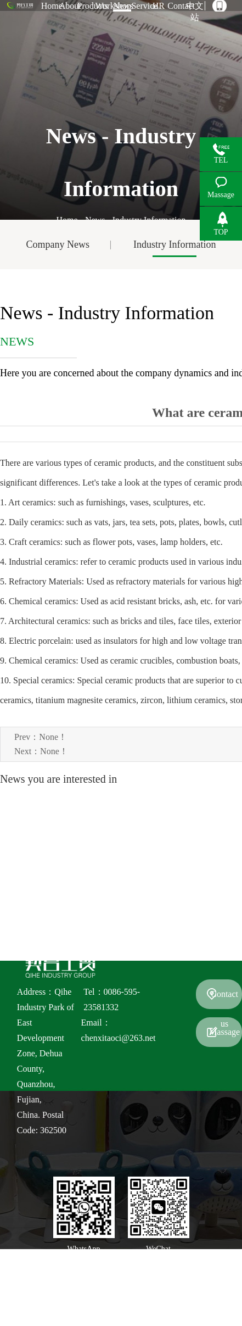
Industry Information (174, 244)
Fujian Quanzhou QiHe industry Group (126, 1279)
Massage (224, 1032)
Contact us (224, 999)
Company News (58, 244)
